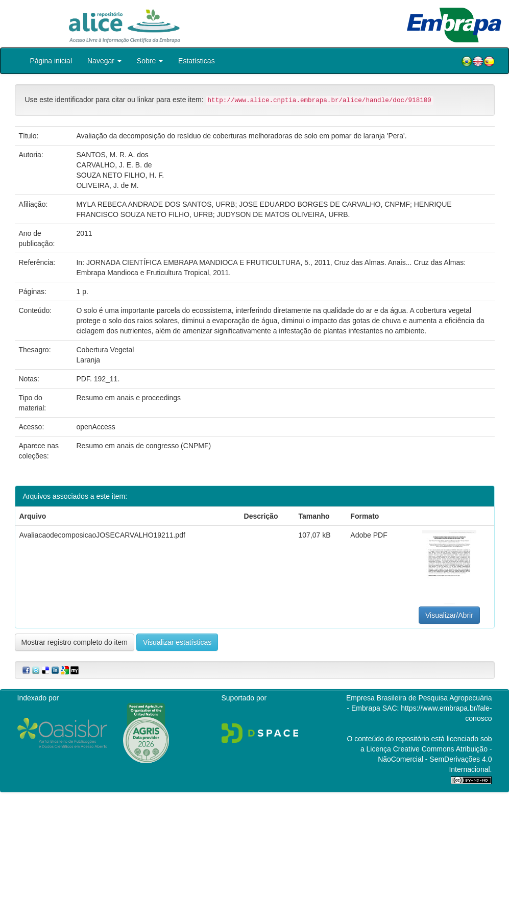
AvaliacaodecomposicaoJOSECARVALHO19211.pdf (102, 535)
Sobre (150, 61)
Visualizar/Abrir (449, 615)
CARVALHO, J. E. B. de (114, 165)
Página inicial (51, 61)
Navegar (104, 61)
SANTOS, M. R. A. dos (112, 155)
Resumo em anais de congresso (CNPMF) (143, 446)
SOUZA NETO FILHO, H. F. (120, 175)
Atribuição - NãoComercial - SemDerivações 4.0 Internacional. (435, 759)
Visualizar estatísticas (177, 642)
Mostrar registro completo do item (74, 642)
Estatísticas (196, 61)
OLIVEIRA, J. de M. (107, 185)
